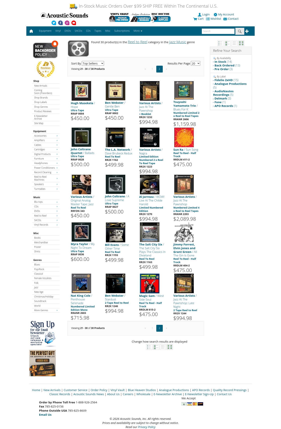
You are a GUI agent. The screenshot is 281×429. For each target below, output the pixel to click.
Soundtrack (40, 301)
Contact (231, 19)
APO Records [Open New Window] (201, 390)
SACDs (46, 220)
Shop (36, 81)
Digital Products (46, 154)
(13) (227, 65)
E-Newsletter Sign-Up (199, 394)
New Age (38, 292)
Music (36, 197)
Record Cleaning (46, 172)
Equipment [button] (45, 30)
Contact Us (224, 394)
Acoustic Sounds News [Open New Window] (88, 394)
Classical (38, 273)
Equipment (39, 131)
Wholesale (143, 394)
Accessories (46, 135)
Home (36, 390)
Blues (37, 264)
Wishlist (214, 19)
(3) (223, 69)
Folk (36, 283)
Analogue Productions (174, 390)
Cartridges (46, 149)
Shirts (37, 251)
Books (37, 237)
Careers (128, 394)
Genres (37, 260)
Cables (46, 145)
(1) (220, 102)
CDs (46, 206)
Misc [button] (107, 30)
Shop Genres (41, 106)
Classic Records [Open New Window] (59, 394)
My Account (224, 14)
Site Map (38, 123)
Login (204, 14)
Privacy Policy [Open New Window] (146, 427)
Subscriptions (122, 30)
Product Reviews (43, 111)
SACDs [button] (78, 30)
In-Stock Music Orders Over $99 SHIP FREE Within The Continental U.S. (143, 6)
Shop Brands (41, 97)
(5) (229, 85)
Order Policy (99, 390)
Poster (37, 247)
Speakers (46, 184)
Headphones (46, 163)
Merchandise (41, 242)
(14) (223, 62)
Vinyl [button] (58, 30)
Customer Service (75, 390)
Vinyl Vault (117, 390)
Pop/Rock (39, 269)
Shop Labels (40, 102)
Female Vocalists (43, 278)
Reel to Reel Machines (46, 178)
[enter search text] (218, 31)
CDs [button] (88, 30)
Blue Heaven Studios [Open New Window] (142, 390)
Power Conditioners (46, 167)
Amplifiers (46, 140)
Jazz (36, 287)
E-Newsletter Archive (41, 117)
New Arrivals (40, 85)
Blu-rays (46, 201)
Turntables (46, 189)
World (37, 305)
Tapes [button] (97, 30)
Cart (198, 19)
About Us (113, 394)
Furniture (46, 158)
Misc (36, 233)
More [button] (138, 30)
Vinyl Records (46, 224)
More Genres (46, 310)
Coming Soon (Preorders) (43, 92)
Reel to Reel (46, 215)
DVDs (46, 211)
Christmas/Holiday (43, 296)
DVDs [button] (68, 30)
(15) (226, 80)
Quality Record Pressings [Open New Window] (230, 390)
